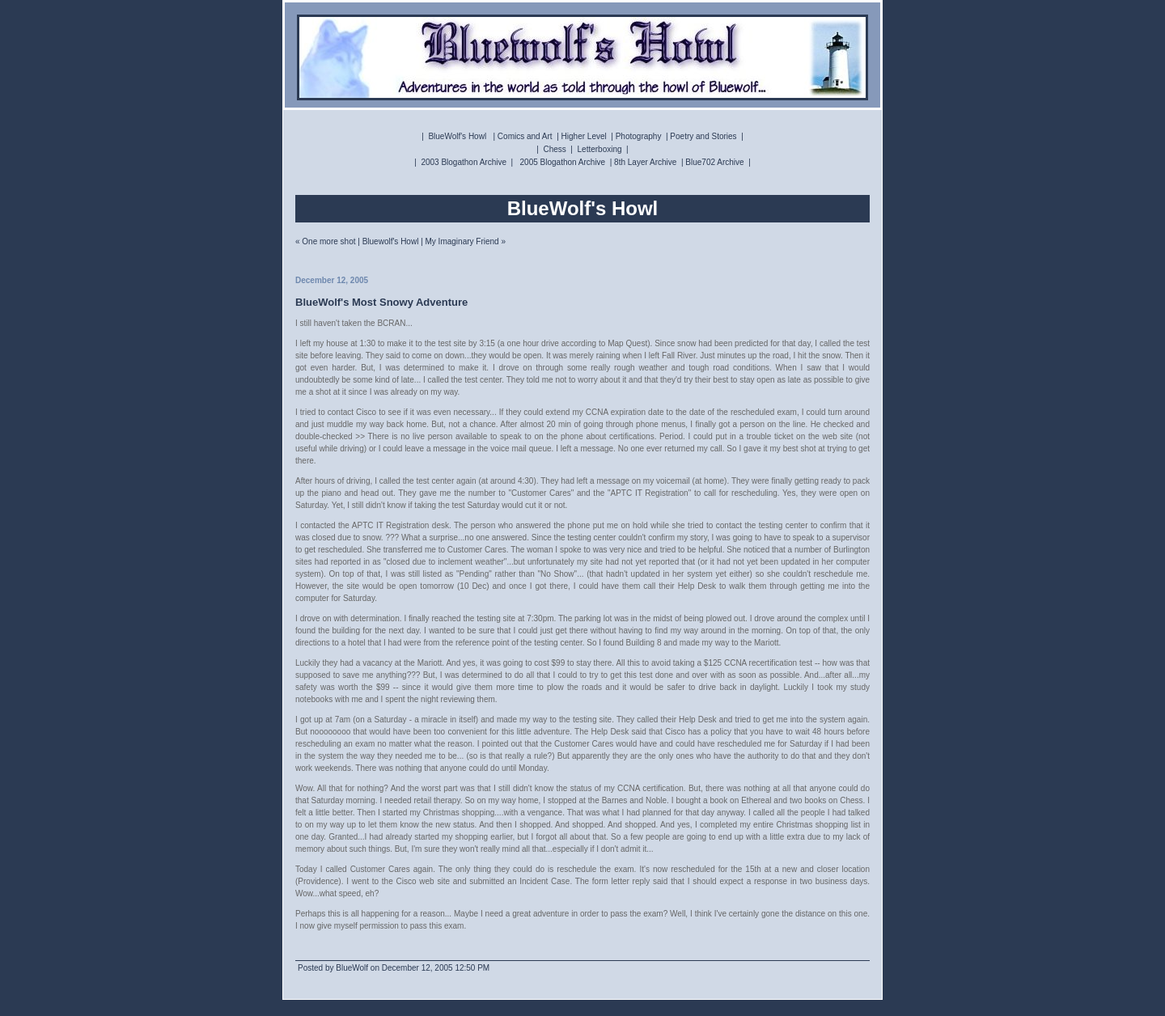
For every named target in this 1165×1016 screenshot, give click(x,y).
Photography (639, 136)
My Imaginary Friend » (466, 241)
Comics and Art (525, 136)
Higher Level (584, 136)
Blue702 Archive (714, 162)
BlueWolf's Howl (457, 136)
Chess (554, 149)
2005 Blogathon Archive (563, 162)
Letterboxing (600, 149)
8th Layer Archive (645, 162)
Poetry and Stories (703, 136)
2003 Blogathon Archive (463, 162)
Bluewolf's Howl (390, 241)
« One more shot (325, 241)
